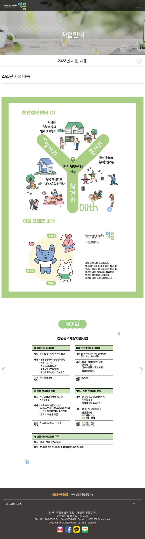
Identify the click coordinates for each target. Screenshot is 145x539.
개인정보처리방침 (60, 494)
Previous (3, 370)
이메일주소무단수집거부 (82, 494)
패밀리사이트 (14, 503)
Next (141, 370)
